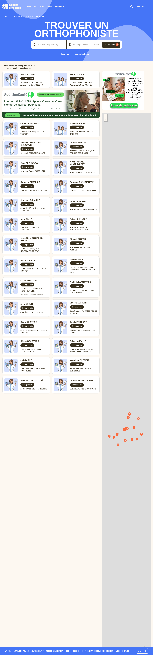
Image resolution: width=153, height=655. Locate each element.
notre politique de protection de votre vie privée (109, 651)
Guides (41, 6)
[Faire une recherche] (131, 6)
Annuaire (31, 6)
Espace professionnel (56, 6)
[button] (125, 430)
